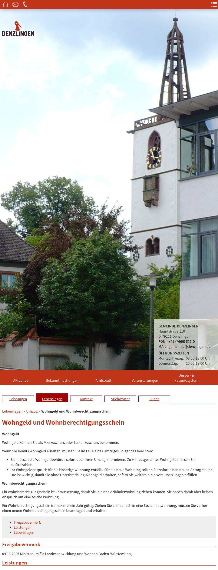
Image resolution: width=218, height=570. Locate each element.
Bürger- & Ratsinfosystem (186, 378)
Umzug (32, 411)
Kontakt (86, 398)
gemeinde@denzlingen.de (190, 346)
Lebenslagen (52, 398)
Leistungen (18, 398)
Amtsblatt (103, 380)
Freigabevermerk (27, 522)
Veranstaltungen (145, 380)
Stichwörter (120, 398)
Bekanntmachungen (62, 380)
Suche (154, 398)
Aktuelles (20, 380)
